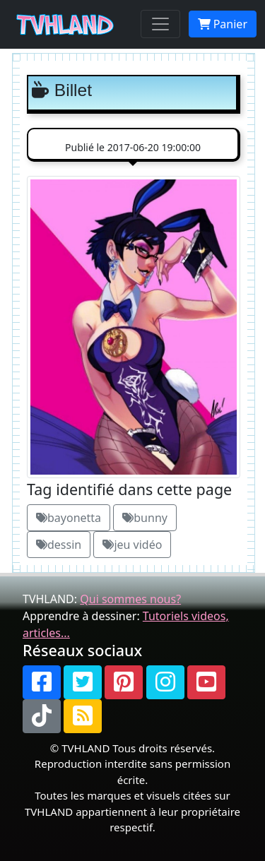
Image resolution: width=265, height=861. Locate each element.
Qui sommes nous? (130, 599)
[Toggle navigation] (160, 24)
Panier (222, 24)
